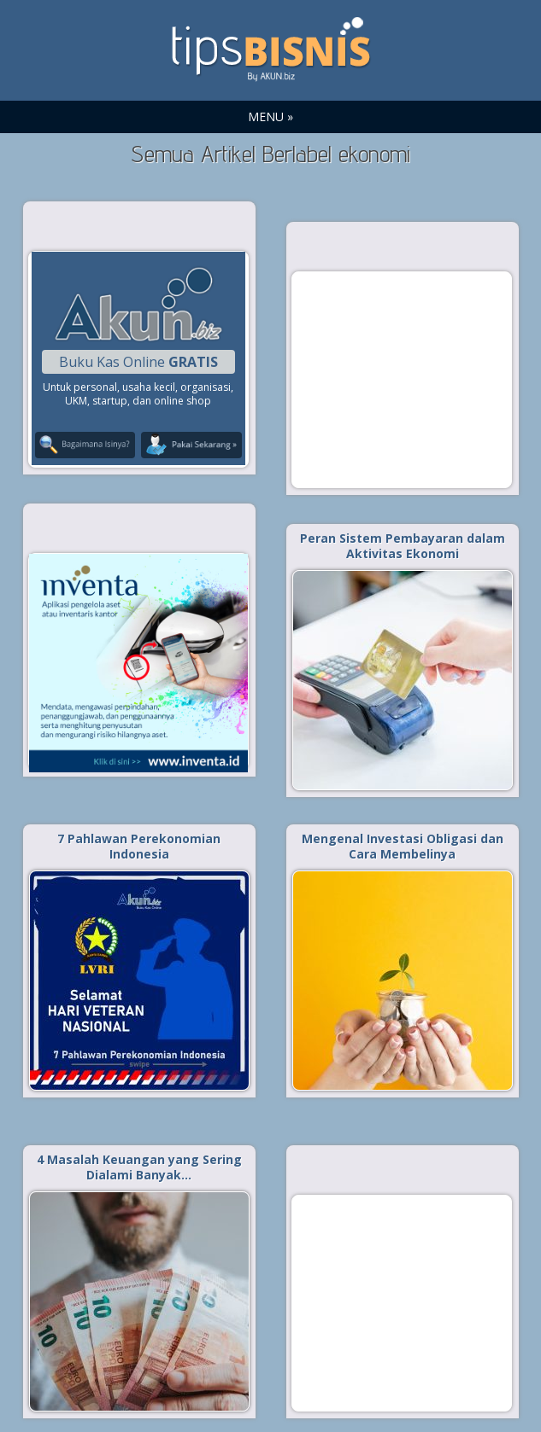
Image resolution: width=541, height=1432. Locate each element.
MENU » (270, 116)
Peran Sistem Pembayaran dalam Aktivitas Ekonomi (402, 546)
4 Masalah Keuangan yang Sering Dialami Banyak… (139, 1167)
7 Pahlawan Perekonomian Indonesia (139, 846)
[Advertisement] (402, 379)
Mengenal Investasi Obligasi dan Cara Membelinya (402, 846)
